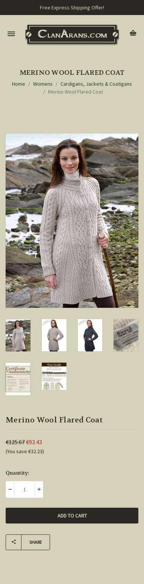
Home (18, 83)
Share (24, 542)
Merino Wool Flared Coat (75, 91)
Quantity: (17, 472)
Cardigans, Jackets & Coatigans (96, 83)
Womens (43, 83)
